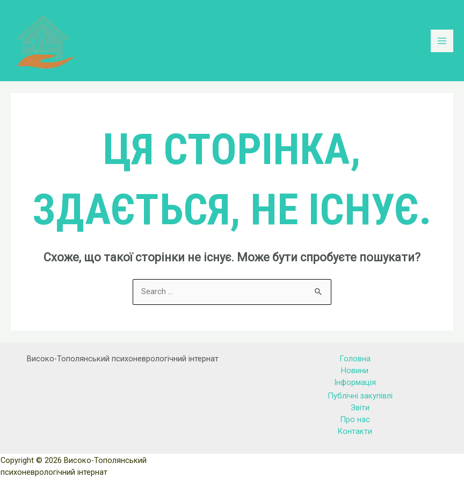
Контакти (354, 431)
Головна (355, 358)
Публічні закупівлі (360, 396)
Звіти (360, 407)
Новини (354, 370)
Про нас (355, 419)
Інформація (355, 382)
